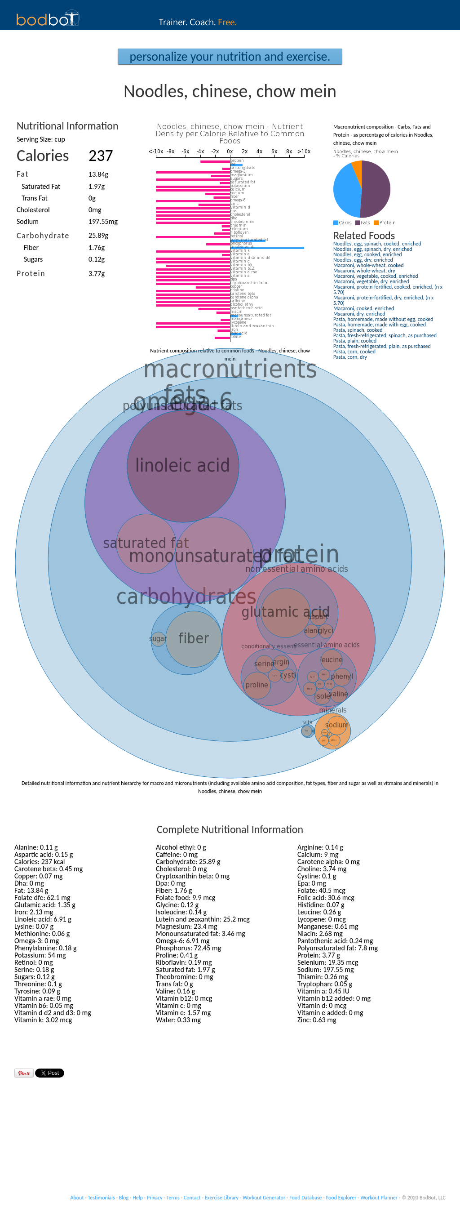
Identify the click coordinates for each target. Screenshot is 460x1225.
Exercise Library (222, 1197)
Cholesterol (33, 209)
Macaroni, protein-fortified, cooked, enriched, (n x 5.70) (387, 289)
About (77, 1197)
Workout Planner (379, 1197)
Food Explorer (341, 1197)
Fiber (31, 247)
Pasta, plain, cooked (354, 341)
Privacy (155, 1197)
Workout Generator (264, 1197)
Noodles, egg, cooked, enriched (367, 254)
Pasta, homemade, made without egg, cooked (383, 319)
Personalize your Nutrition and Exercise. (229, 56)
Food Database (305, 1197)
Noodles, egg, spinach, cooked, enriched (377, 244)
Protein (31, 273)
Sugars (33, 259)
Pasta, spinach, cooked (357, 330)
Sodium (28, 221)
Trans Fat (35, 198)
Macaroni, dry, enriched (359, 314)
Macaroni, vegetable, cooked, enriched (375, 276)
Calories (43, 155)
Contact (192, 1197)
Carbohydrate (43, 236)
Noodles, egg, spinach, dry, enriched (372, 249)
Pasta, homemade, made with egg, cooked (379, 324)
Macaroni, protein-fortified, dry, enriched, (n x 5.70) (383, 300)
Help (138, 1197)
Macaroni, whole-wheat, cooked (368, 265)
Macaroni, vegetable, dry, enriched (371, 281)
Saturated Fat (41, 186)
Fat (23, 174)
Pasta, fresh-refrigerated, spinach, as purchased (385, 335)
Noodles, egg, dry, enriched (363, 260)
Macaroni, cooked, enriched (363, 308)
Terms (173, 1197)
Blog (123, 1197)
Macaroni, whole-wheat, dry (364, 270)
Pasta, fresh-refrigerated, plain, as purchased (382, 346)
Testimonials (101, 1197)
